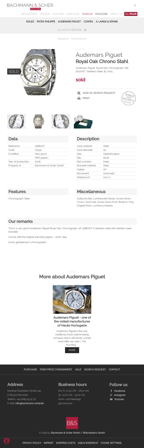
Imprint (48, 443)
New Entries (29, 14)
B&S (131, 14)
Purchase (73, 14)
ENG (129, 5)
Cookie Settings (111, 443)
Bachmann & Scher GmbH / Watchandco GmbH (78, 432)
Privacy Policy (31, 443)
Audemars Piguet (69, 21)
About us (116, 14)
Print (83, 98)
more (72, 350)
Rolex (30, 21)
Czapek (88, 21)
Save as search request (96, 93)
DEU (123, 5)
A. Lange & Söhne (107, 21)
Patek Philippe (46, 21)
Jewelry (87, 14)
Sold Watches (78, 38)
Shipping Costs (65, 443)
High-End (58, 14)
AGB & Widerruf (88, 443)
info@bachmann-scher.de (29, 403)
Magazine (101, 14)
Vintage (45, 14)
